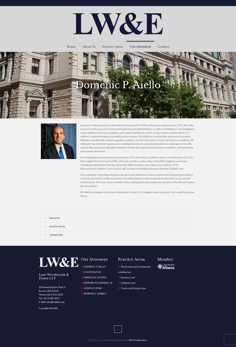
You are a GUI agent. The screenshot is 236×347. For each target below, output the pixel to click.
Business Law (128, 277)
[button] (118, 218)
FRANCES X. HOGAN (95, 277)
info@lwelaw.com (55, 302)
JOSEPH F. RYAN (93, 288)
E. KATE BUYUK (92, 272)
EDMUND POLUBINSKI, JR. (98, 282)
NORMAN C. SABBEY (95, 293)
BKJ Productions (138, 340)
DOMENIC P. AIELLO (95, 266)
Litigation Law (128, 282)
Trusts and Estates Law (133, 288)
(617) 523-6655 (55, 294)
